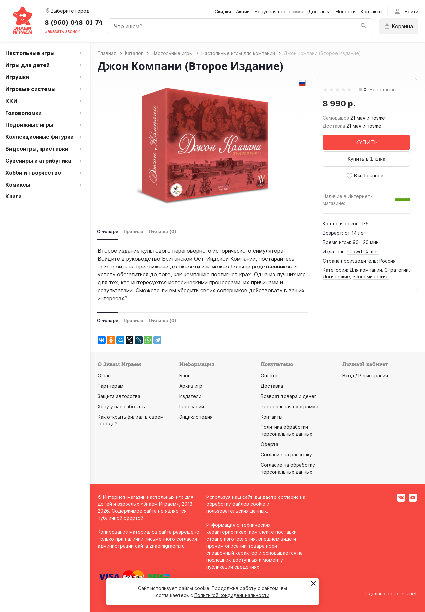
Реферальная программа (289, 406)
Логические (336, 276)
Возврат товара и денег (288, 396)
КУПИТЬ (366, 142)
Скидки (223, 11)
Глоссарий (191, 406)
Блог (184, 375)
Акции (243, 11)
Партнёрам (110, 386)
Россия (387, 261)
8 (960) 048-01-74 (74, 22)
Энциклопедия (195, 417)
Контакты (371, 11)
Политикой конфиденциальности (231, 595)
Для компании (366, 270)
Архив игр (190, 386)
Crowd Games (363, 251)
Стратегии (396, 270)
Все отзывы (383, 89)
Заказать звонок (62, 31)
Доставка (319, 11)
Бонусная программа (279, 11)
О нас (104, 375)
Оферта (269, 444)
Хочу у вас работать (121, 406)
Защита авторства (119, 396)
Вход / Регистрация (365, 375)
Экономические (371, 276)
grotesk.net (404, 593)
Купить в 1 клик (366, 159)
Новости (346, 11)
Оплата (269, 375)
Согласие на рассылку (286, 454)
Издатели (190, 396)
